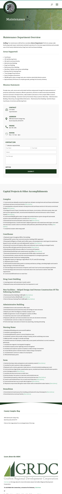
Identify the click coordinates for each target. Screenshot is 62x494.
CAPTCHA (8, 167)
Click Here (38, 487)
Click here (6, 482)
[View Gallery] (28, 204)
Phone (11, 126)
